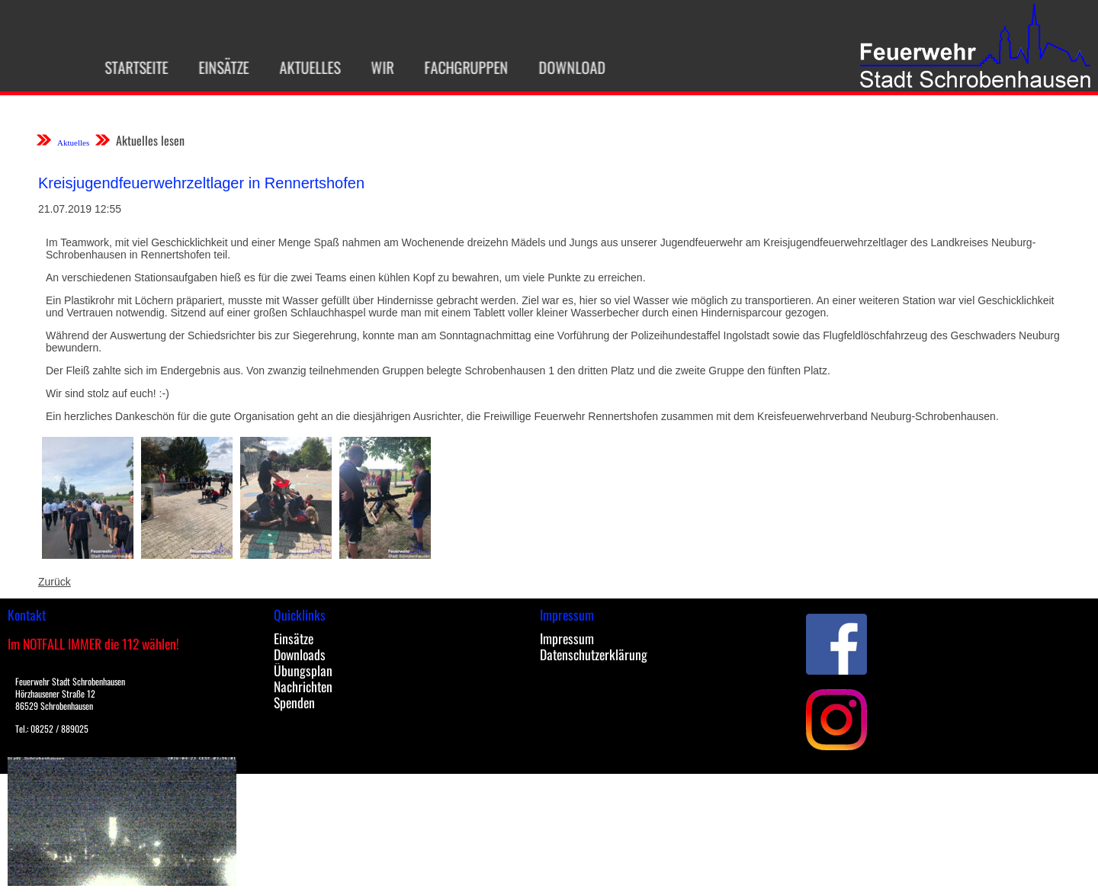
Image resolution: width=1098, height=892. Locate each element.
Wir (375, 67)
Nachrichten (303, 686)
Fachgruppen (459, 67)
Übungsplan (303, 670)
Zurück (54, 582)
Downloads (300, 654)
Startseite (129, 67)
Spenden (294, 702)
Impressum (567, 638)
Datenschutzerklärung (593, 654)
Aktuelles (302, 67)
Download (565, 67)
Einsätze (216, 67)
